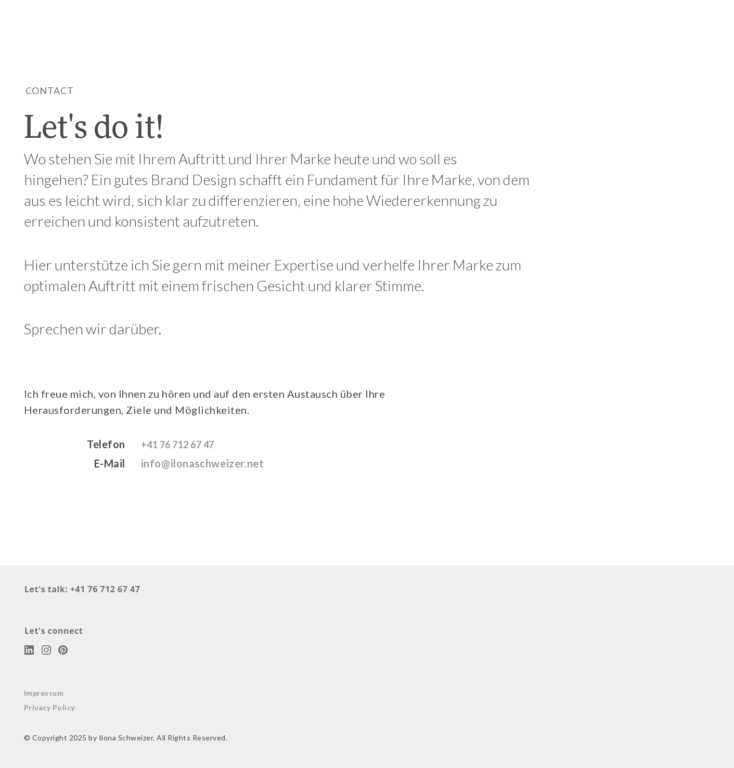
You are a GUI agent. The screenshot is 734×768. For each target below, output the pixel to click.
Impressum (44, 692)
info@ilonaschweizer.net (203, 463)
